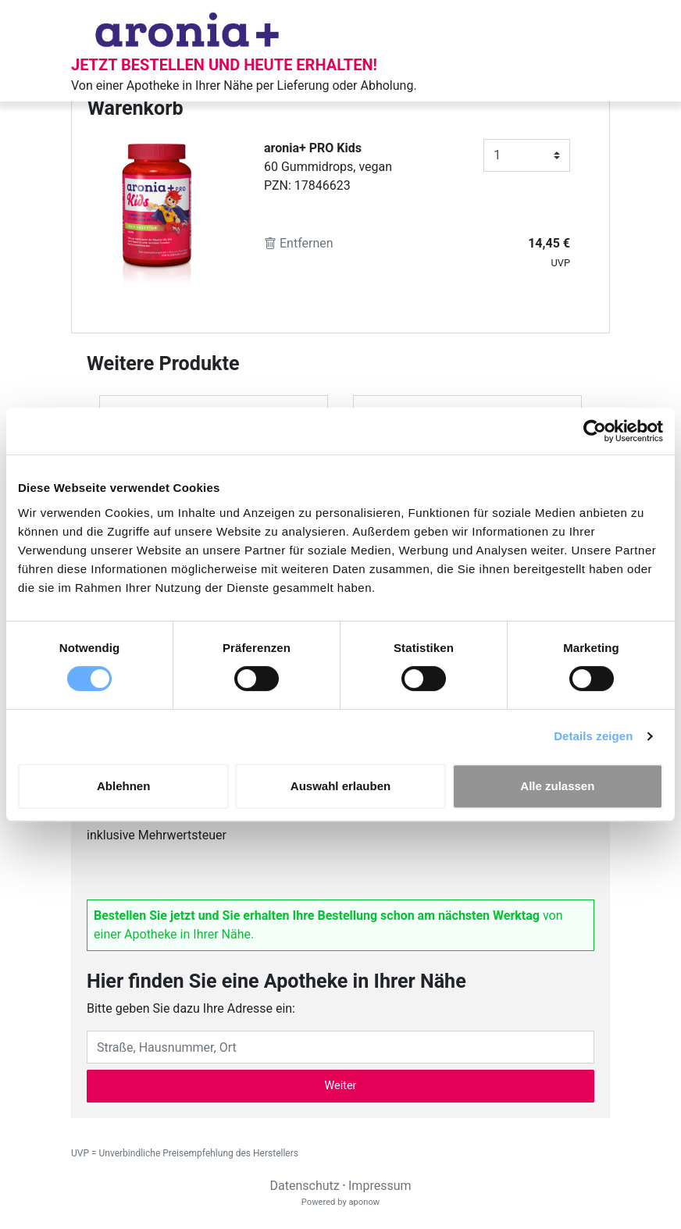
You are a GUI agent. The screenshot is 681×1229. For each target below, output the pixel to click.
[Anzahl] (526, 155)
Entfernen (298, 243)
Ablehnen (123, 786)
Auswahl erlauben (340, 786)
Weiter (341, 1085)
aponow (364, 1202)
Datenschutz (304, 1185)
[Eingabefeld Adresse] (340, 1047)
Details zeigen (593, 736)
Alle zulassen (557, 786)
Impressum (380, 1185)
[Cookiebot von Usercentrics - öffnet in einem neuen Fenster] (594, 431)
